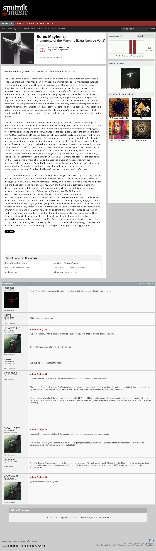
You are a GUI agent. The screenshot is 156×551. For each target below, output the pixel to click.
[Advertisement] (29, 174)
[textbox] (134, 29)
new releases (30, 28)
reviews (6, 23)
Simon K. (61, 48)
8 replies (65, 50)
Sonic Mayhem (51, 36)
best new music (59, 28)
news (30, 23)
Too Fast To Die (141, 140)
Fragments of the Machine (130, 88)
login (3, 28)
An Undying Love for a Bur (119, 118)
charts (20, 23)
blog (50, 23)
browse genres (14, 28)
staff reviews (43, 28)
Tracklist (59, 57)
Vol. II (142, 118)
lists (40, 23)
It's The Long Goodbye (119, 140)
